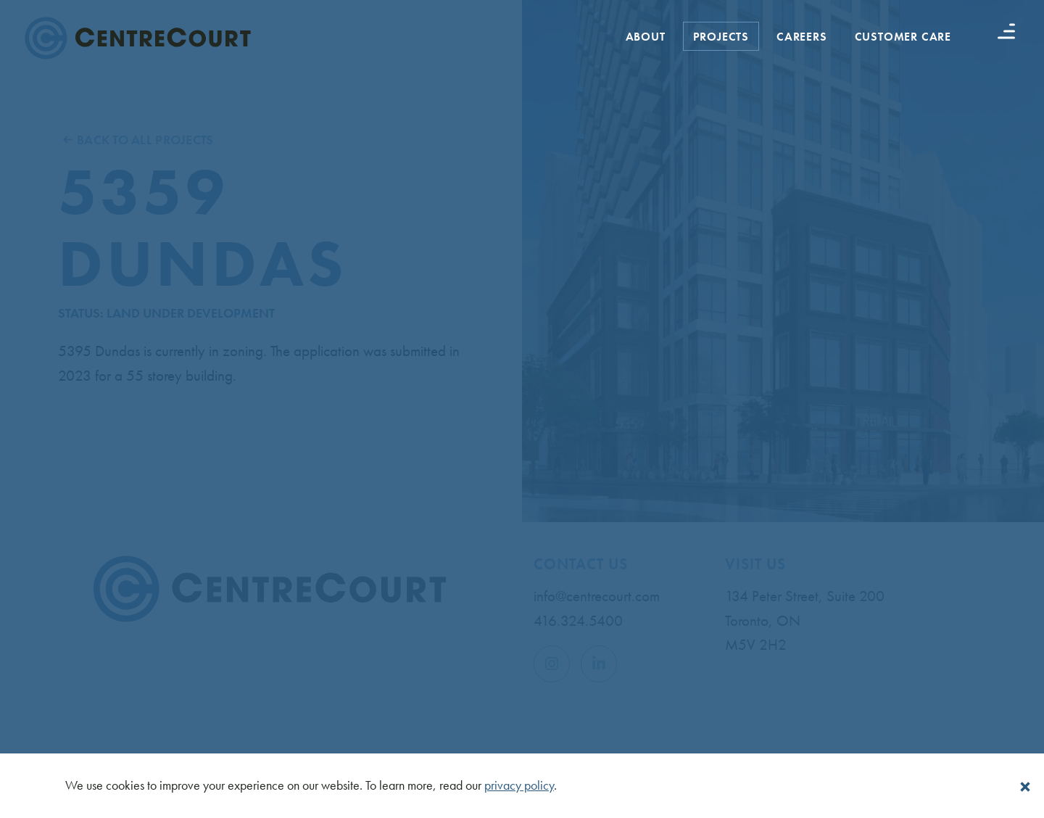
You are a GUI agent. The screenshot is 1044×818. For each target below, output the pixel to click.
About (646, 36)
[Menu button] (1006, 31)
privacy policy (519, 785)
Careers (801, 36)
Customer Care (903, 36)
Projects (721, 36)
